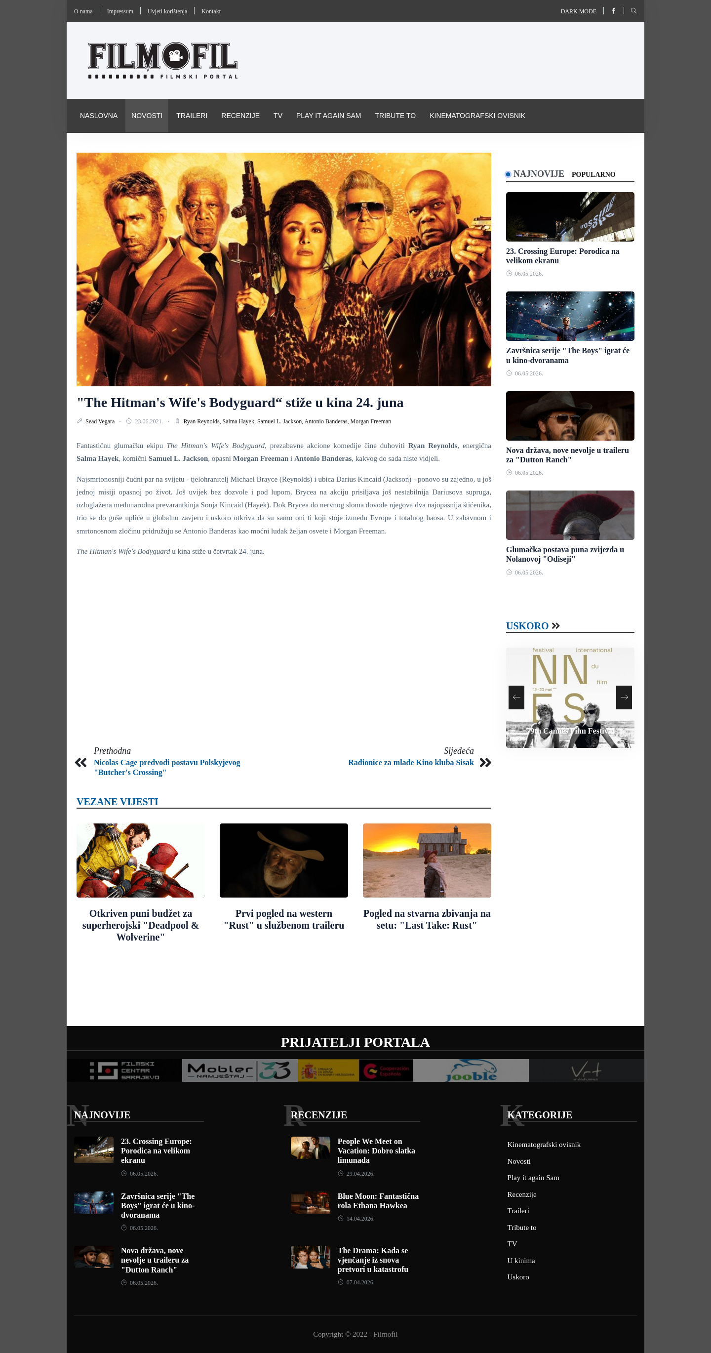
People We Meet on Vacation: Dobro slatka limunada (376, 1150)
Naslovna (99, 116)
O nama (83, 11)
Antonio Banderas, (328, 421)
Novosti (146, 116)
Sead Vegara (100, 421)
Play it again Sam (328, 116)
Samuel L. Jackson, (281, 421)
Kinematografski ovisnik (477, 116)
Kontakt (211, 11)
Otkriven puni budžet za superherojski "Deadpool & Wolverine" (140, 925)
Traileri (191, 116)
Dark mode (578, 11)
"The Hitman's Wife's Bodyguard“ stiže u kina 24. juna (240, 402)
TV (278, 116)
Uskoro (527, 625)
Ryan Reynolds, (202, 421)
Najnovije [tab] (539, 174)
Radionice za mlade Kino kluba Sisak (411, 762)
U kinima (521, 1261)
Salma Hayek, (240, 421)
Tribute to (395, 116)
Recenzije (240, 116)
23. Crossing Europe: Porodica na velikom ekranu (156, 1150)
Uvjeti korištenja (167, 11)
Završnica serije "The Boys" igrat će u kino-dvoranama (158, 1205)
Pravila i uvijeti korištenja (132, 149)
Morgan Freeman (371, 421)
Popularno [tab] (594, 174)
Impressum (120, 11)
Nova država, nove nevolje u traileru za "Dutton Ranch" (155, 1259)
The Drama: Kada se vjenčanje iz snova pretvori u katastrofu (373, 1259)
